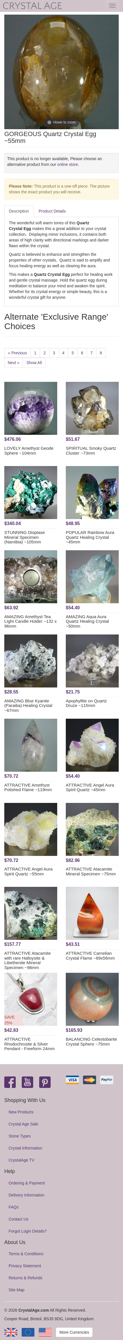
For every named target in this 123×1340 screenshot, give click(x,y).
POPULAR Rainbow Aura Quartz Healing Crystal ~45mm (90, 537)
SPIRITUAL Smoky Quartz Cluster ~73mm (91, 450)
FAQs (14, 1207)
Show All (34, 362)
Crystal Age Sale (23, 1124)
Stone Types (20, 1136)
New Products (21, 1112)
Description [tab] (19, 211)
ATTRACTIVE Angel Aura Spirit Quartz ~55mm (28, 871)
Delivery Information (26, 1195)
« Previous (17, 353)
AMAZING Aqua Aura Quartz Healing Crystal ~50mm (87, 621)
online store (67, 164)
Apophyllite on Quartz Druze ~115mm (86, 703)
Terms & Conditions (26, 1253)
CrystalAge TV (21, 1160)
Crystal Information (25, 1148)
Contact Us (18, 1219)
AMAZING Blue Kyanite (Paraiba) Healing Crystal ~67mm (28, 705)
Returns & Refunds (25, 1278)
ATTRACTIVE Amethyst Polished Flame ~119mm (28, 787)
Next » (13, 362)
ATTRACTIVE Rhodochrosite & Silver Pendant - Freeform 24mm (29, 1044)
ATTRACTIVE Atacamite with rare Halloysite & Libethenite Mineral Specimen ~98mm (27, 960)
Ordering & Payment (27, 1183)
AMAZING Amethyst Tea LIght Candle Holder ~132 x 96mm (30, 621)
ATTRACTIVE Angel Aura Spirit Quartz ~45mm (90, 787)
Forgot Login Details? (28, 1231)
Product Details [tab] (52, 211)
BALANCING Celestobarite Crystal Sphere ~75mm (91, 1041)
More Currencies (74, 1332)
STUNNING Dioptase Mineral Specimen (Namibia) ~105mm (24, 537)
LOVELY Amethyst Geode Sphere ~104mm (28, 450)
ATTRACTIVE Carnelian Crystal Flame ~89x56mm (90, 955)
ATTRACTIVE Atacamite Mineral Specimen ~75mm (91, 871)
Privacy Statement (25, 1266)
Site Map (16, 1290)
